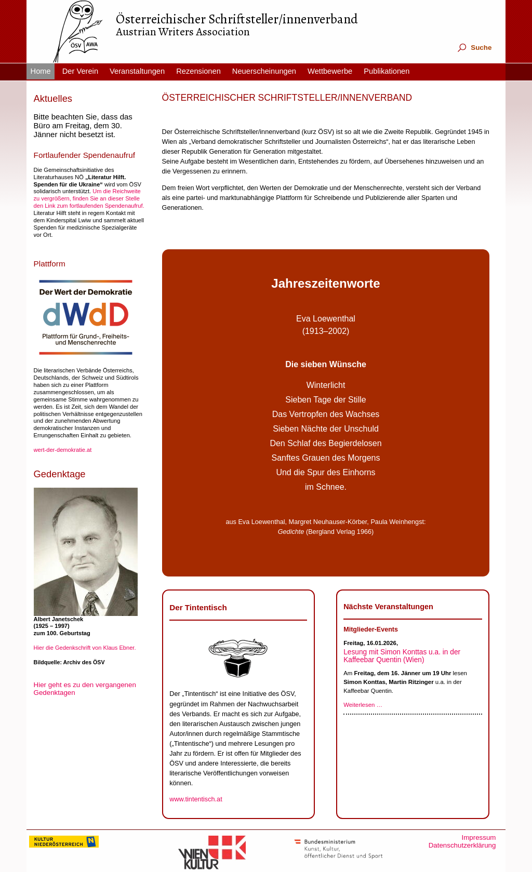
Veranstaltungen (137, 71)
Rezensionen (198, 71)
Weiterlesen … (362, 705)
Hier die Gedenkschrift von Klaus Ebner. (85, 648)
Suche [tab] (474, 48)
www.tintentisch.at (195, 799)
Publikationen (386, 71)
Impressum (478, 837)
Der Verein (80, 71)
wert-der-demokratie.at (63, 450)
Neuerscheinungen (264, 71)
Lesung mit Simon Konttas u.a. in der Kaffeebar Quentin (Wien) (401, 656)
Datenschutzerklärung (462, 845)
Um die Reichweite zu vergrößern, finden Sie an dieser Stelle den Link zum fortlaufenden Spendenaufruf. (89, 198)
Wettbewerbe (330, 71)
